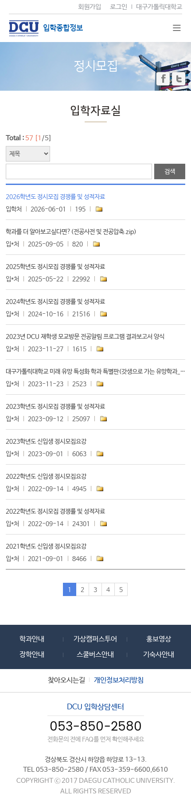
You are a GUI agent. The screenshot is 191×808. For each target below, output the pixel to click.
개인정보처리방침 (119, 680)
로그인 (118, 7)
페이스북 (163, 78)
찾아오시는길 (66, 680)
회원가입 (89, 7)
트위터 (178, 78)
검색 (169, 171)
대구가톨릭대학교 (159, 7)
